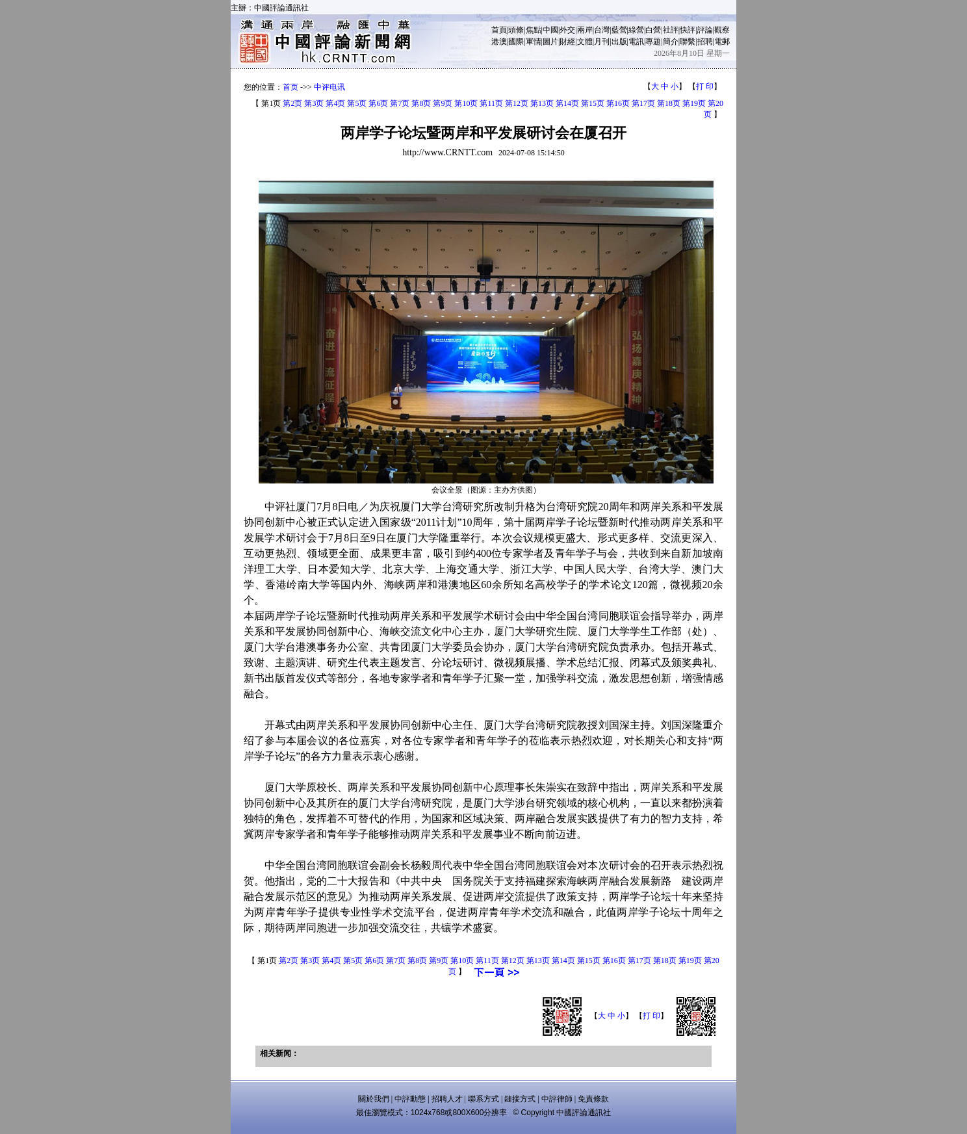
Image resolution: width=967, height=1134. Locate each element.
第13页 (542, 103)
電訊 (636, 41)
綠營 (636, 29)
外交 (567, 29)
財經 (567, 41)
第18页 (668, 103)
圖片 (550, 41)
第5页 (357, 103)
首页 (290, 87)
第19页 (694, 103)
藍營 (619, 29)
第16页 (618, 103)
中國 (550, 29)
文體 (585, 41)
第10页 (466, 103)
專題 (653, 41)
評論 (705, 29)
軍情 (533, 41)
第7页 (399, 103)
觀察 (722, 29)
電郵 (722, 41)
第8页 (421, 103)
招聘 (705, 41)
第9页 (442, 103)
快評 (687, 29)
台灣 (602, 29)
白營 (653, 29)
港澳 (499, 41)
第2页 (292, 103)
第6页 (378, 103)
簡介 (670, 41)
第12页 (516, 103)
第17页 (643, 103)
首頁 (499, 29)
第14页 (567, 103)
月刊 (602, 41)
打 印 (705, 86)
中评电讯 (329, 87)
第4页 (335, 103)
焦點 (533, 29)
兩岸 (585, 29)
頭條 (516, 29)
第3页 (314, 103)
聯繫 (687, 41)
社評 (670, 29)
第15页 (592, 103)
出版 (619, 41)
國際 (516, 41)
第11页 (491, 103)
